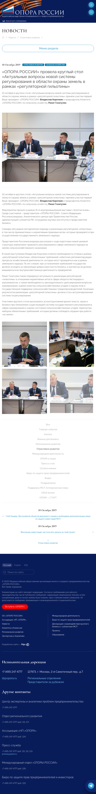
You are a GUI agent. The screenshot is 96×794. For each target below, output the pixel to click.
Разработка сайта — (15, 644)
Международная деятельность (48, 454)
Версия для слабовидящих (14, 21)
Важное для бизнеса (48, 439)
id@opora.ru (9, 678)
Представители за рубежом (46, 682)
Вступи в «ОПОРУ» (15, 606)
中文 (26, 565)
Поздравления (48, 483)
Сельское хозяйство (55, 65)
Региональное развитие (48, 444)
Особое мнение (48, 468)
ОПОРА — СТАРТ (48, 497)
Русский (7, 565)
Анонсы (48, 434)
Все (48, 424)
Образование (58, 635)
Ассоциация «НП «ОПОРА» (14, 620)
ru (91, 12)
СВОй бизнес (48, 492)
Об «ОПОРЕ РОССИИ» (12, 616)
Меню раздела (48, 48)
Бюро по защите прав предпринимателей (48, 473)
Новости (12, 38)
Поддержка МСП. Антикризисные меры (48, 488)
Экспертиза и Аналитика (13, 636)
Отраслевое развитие (30, 38)
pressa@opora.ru (9, 754)
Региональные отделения (44, 678)
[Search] (18, 572)
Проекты (56, 631)
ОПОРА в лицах (48, 458)
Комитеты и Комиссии (12, 628)
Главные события (48, 429)
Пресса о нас (48, 463)
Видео (48, 478)
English (17, 565)
